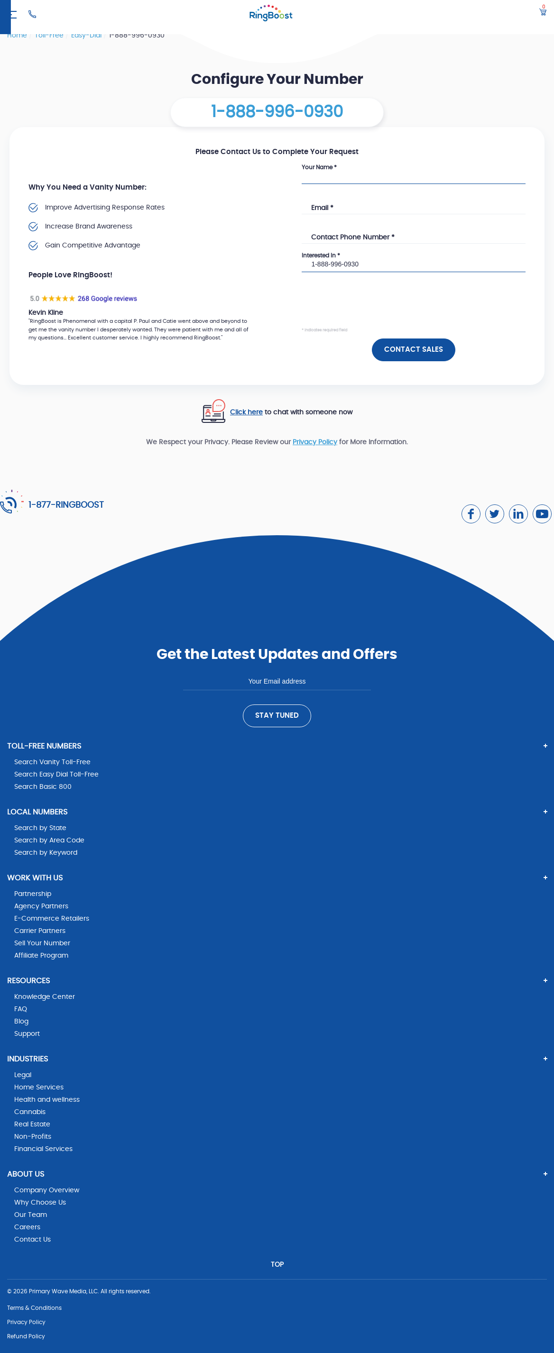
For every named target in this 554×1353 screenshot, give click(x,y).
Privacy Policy (315, 442)
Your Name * (319, 167)
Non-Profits (32, 1137)
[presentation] (374, 308)
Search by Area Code (49, 840)
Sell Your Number (42, 943)
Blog (21, 1021)
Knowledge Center (44, 997)
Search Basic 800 (43, 787)
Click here (246, 412)
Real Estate (32, 1124)
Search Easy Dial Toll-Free (56, 774)
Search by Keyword (45, 853)
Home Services (39, 1087)
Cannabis (30, 1112)
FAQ (20, 1009)
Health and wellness (47, 1100)
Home (18, 35)
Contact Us (32, 1239)
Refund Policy (26, 1336)
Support (27, 1034)
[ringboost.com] (271, 14)
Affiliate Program (41, 955)
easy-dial (87, 35)
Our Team (30, 1215)
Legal (22, 1075)
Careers (27, 1227)
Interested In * (321, 255)
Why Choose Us (40, 1202)
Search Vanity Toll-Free (52, 762)
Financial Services (43, 1149)
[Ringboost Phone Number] (32, 14)
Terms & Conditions (34, 1308)
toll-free (50, 35)
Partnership (32, 894)
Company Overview (46, 1190)
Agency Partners (41, 906)
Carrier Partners (39, 931)
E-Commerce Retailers (51, 918)
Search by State (40, 828)
